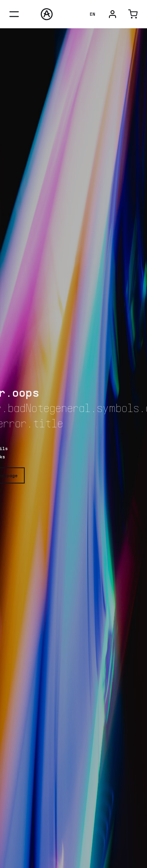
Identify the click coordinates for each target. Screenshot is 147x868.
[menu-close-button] (14, 14)
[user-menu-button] (112, 14)
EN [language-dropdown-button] (92, 14)
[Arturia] (47, 14)
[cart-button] (133, 14)
